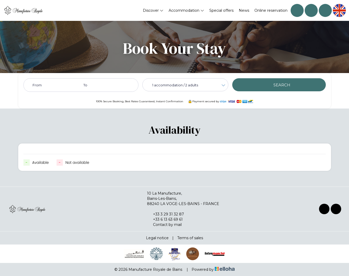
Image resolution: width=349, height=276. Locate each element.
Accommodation (186, 10)
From (37, 85)
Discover (153, 10)
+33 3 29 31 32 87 (165, 214)
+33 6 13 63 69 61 (165, 219)
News (244, 10)
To (85, 85)
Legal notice (157, 238)
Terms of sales (190, 238)
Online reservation (270, 10)
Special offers (221, 10)
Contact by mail (164, 224)
